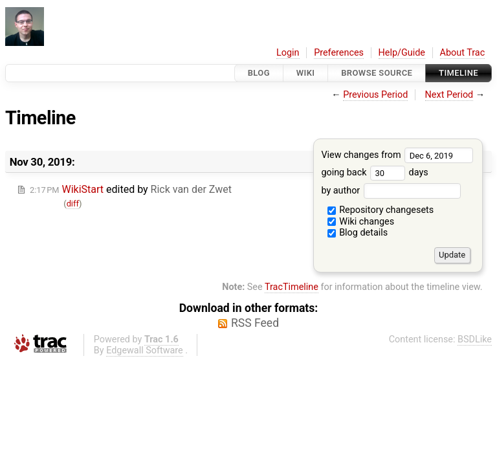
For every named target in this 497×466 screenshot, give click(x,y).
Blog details (357, 232)
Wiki (305, 73)
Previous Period (375, 94)
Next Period (449, 94)
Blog (259, 73)
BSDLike (475, 339)
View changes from (397, 155)
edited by (131, 189)
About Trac (462, 52)
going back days (374, 172)
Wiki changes (361, 221)
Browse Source (376, 73)
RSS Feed (255, 322)
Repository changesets (380, 210)
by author (390, 190)
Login (288, 52)
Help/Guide (402, 52)
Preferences (339, 52)
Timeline (458, 73)
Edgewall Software (144, 350)
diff (73, 203)
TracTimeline (291, 287)
